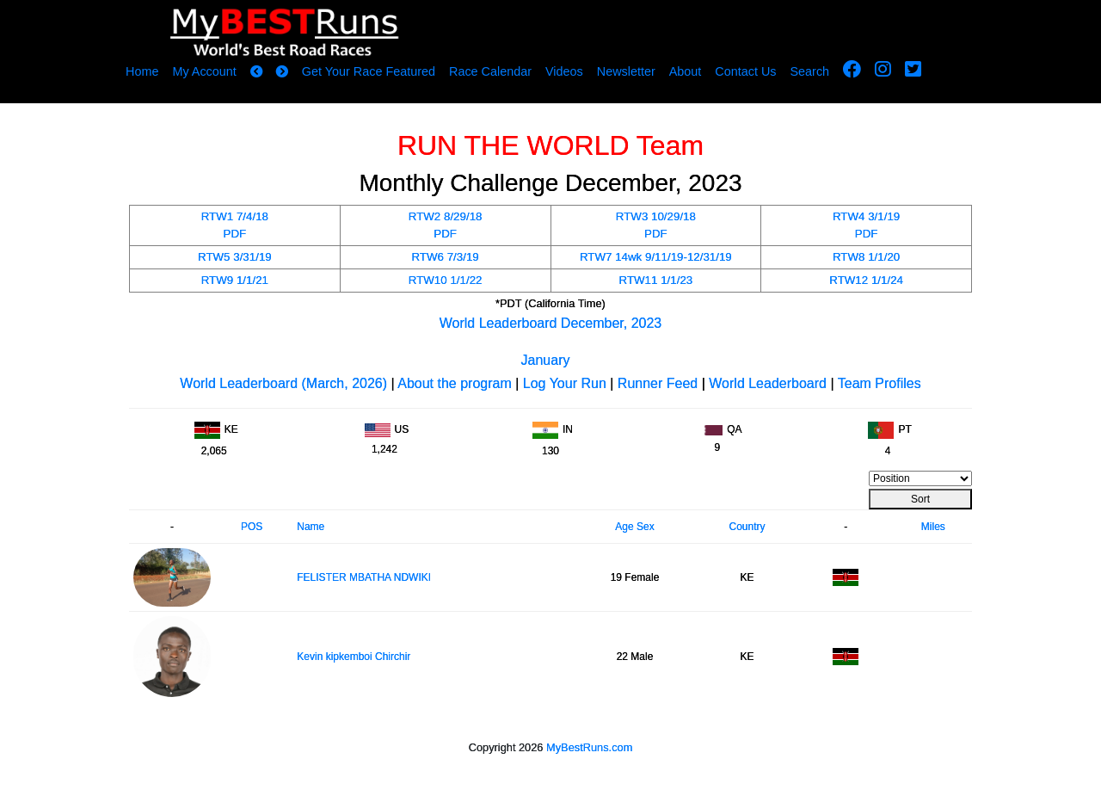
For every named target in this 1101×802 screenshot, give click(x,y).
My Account (204, 71)
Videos (564, 71)
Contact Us (745, 71)
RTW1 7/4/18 (234, 216)
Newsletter (626, 71)
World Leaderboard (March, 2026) (283, 383)
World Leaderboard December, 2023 (551, 323)
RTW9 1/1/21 (234, 280)
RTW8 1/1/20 (866, 256)
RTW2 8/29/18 (446, 216)
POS (251, 527)
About (685, 71)
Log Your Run (564, 383)
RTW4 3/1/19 (866, 216)
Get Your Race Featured (368, 71)
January (545, 360)
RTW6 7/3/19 (444, 256)
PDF (235, 233)
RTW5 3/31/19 (235, 256)
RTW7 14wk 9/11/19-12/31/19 (656, 256)
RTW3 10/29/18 (656, 216)
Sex (646, 527)
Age (624, 527)
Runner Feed (658, 383)
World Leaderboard (768, 383)
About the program (454, 383)
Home (142, 71)
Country (747, 527)
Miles (933, 527)
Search (810, 71)
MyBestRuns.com (589, 747)
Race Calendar (490, 71)
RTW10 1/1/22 (446, 280)
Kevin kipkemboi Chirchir (353, 657)
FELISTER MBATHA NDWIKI (364, 577)
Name (310, 527)
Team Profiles (879, 383)
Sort (920, 499)
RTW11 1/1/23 (656, 280)
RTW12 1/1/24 (866, 280)
